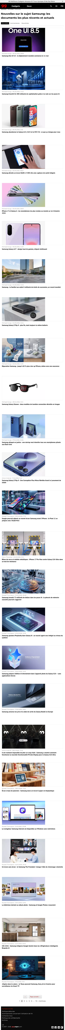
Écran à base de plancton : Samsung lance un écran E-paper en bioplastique (28, 791)
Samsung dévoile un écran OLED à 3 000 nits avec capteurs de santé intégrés (28, 173)
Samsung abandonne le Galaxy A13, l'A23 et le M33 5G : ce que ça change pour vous (31, 132)
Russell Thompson (8, 516)
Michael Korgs (6, 53)
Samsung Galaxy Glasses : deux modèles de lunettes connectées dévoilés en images (31, 404)
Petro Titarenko (7, 557)
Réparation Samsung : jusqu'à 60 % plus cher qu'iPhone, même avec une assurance (30, 366)
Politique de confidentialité (11, 1018)
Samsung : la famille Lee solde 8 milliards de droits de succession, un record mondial (31, 287)
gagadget (4, 9)
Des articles (25, 23)
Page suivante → (35, 997)
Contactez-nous (7, 1016)
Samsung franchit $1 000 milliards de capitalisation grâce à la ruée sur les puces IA (31, 94)
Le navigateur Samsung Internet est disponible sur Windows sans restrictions (28, 829)
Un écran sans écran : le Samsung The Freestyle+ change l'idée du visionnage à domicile (32, 867)
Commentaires (15, 23)
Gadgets (16, 6)
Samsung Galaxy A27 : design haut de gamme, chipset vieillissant (24, 249)
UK (3, 1025)
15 (36, 1001)
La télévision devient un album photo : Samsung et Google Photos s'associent (29, 905)
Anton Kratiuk (6, 478)
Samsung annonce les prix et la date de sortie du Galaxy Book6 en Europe (27, 712)
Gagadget (4, 5)
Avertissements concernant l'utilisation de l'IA (17, 1013)
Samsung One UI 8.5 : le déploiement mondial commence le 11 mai (25, 56)
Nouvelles (11, 9)
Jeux (29, 6)
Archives (42, 1001)
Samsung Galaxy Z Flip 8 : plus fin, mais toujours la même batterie (25, 325)
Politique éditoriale (8, 1011)
